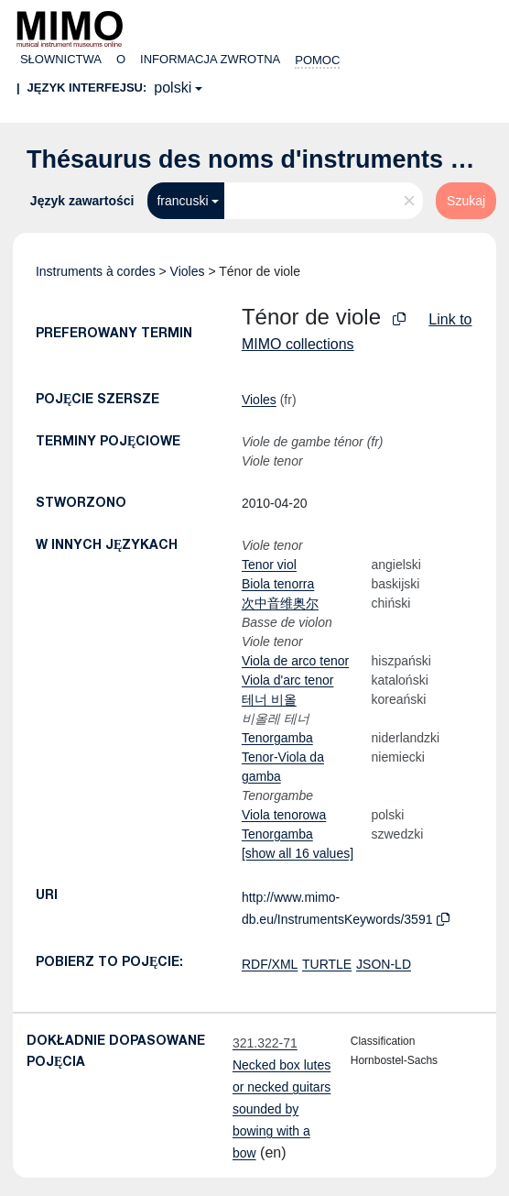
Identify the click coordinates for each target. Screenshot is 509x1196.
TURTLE (327, 964)
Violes (187, 271)
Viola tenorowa (284, 814)
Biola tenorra (278, 583)
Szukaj (466, 200)
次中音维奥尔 (280, 603)
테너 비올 (269, 699)
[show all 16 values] (297, 853)
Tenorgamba (277, 737)
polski (172, 87)
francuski (182, 200)
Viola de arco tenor (295, 660)
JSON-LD (383, 964)
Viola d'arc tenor (287, 680)
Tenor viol (269, 564)
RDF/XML (270, 964)
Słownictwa (61, 59)
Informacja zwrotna (210, 59)
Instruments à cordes (96, 271)
